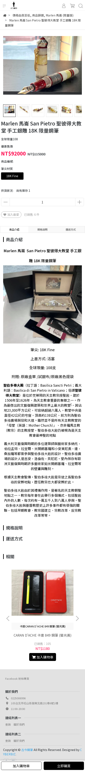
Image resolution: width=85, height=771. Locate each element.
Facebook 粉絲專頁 (17, 679)
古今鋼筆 (27, 750)
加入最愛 (11, 214)
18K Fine (12, 176)
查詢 (8, 724)
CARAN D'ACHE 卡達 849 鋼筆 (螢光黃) (43, 635)
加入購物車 (21, 765)
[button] (75, 70)
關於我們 (19, 724)
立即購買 (64, 765)
